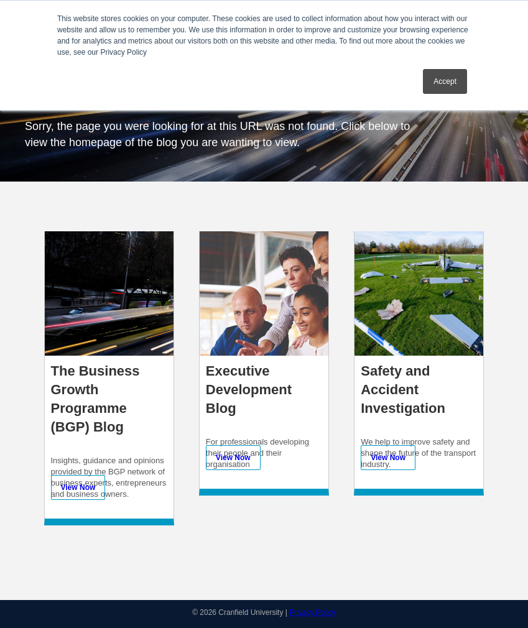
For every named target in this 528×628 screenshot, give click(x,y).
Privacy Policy (312, 612)
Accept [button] (444, 81)
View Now (78, 487)
